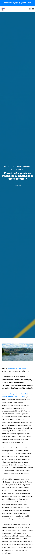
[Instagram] (19, 3)
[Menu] (32, 9)
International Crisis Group (16, 368)
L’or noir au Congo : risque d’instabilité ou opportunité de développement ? (17, 395)
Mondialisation (17, 169)
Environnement (9, 166)
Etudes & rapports (24, 166)
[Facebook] (16, 3)
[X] (14, 3)
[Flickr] (21, 3)
